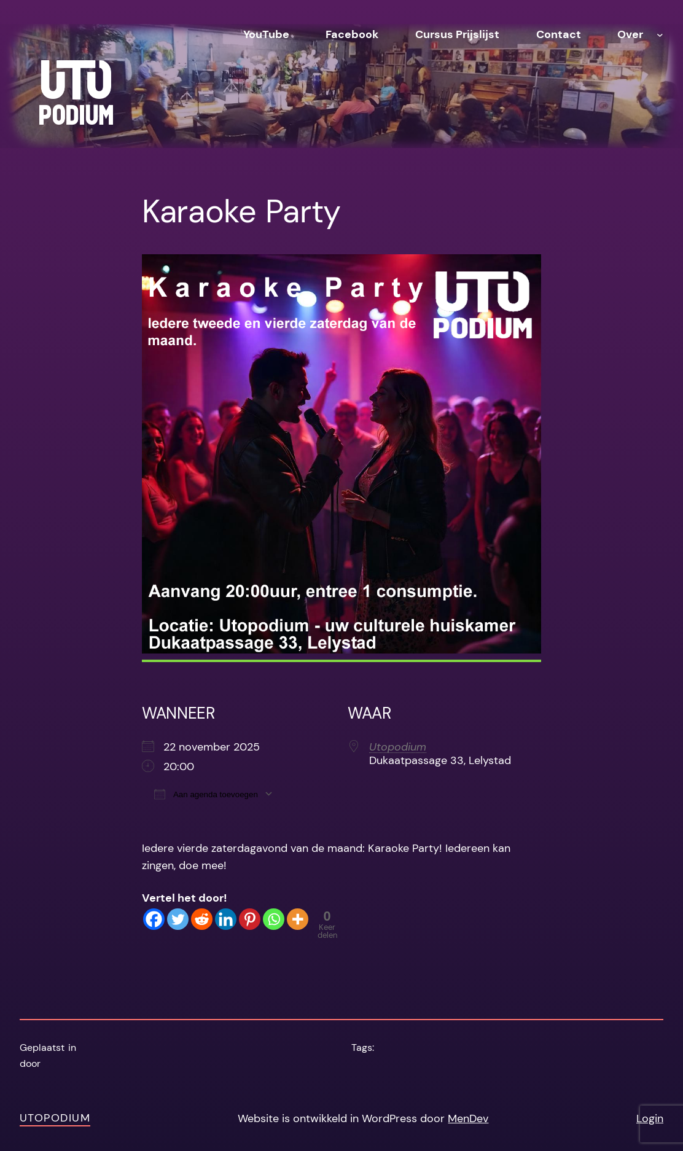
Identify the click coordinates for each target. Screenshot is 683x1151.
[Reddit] (202, 919)
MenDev (468, 1118)
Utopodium (397, 746)
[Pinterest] (249, 919)
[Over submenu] (660, 34)
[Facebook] (154, 919)
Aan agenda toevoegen (206, 794)
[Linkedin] (225, 919)
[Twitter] (178, 919)
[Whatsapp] (273, 919)
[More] (297, 919)
